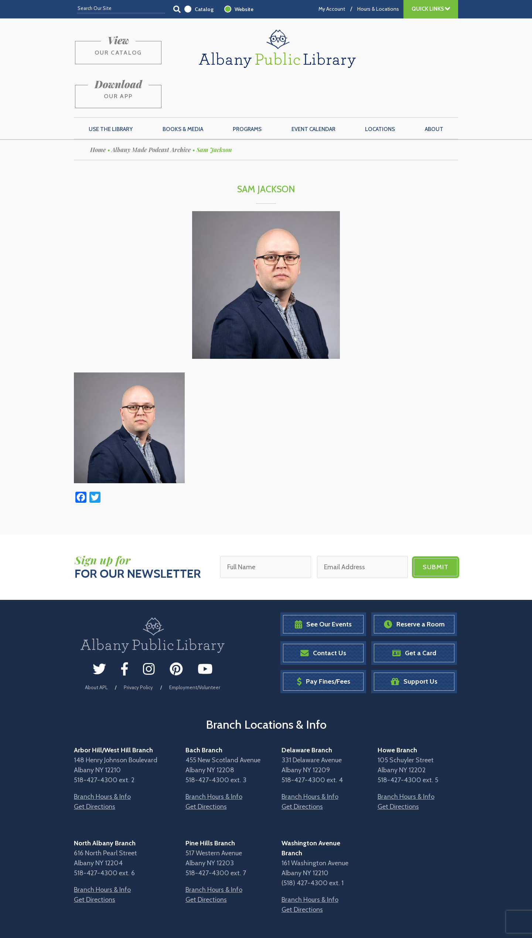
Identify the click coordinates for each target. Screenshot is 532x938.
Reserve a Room (414, 587)
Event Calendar (313, 92)
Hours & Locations (378, 9)
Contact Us (323, 616)
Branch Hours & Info (102, 760)
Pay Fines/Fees (323, 644)
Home (98, 113)
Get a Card (414, 616)
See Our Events (323, 587)
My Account (331, 9)
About (434, 92)
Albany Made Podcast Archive (151, 113)
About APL (96, 650)
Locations (380, 92)
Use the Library (111, 92)
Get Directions (94, 770)
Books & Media (183, 92)
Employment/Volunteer (194, 650)
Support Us (414, 644)
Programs (247, 92)
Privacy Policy (138, 650)
